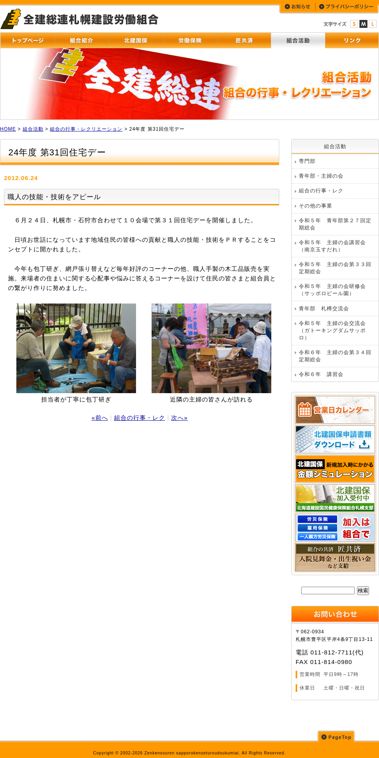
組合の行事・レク (139, 417)
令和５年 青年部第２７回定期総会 (335, 224)
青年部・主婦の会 (321, 176)
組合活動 (33, 129)
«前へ (99, 417)
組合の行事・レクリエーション (86, 129)
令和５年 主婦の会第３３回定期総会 (335, 267)
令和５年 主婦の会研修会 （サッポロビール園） (335, 289)
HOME (8, 129)
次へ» (179, 417)
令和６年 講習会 (321, 374)
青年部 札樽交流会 (324, 308)
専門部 (307, 161)
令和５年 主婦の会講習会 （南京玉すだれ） (335, 246)
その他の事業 (315, 206)
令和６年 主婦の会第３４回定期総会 (335, 355)
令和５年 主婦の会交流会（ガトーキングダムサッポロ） (332, 330)
